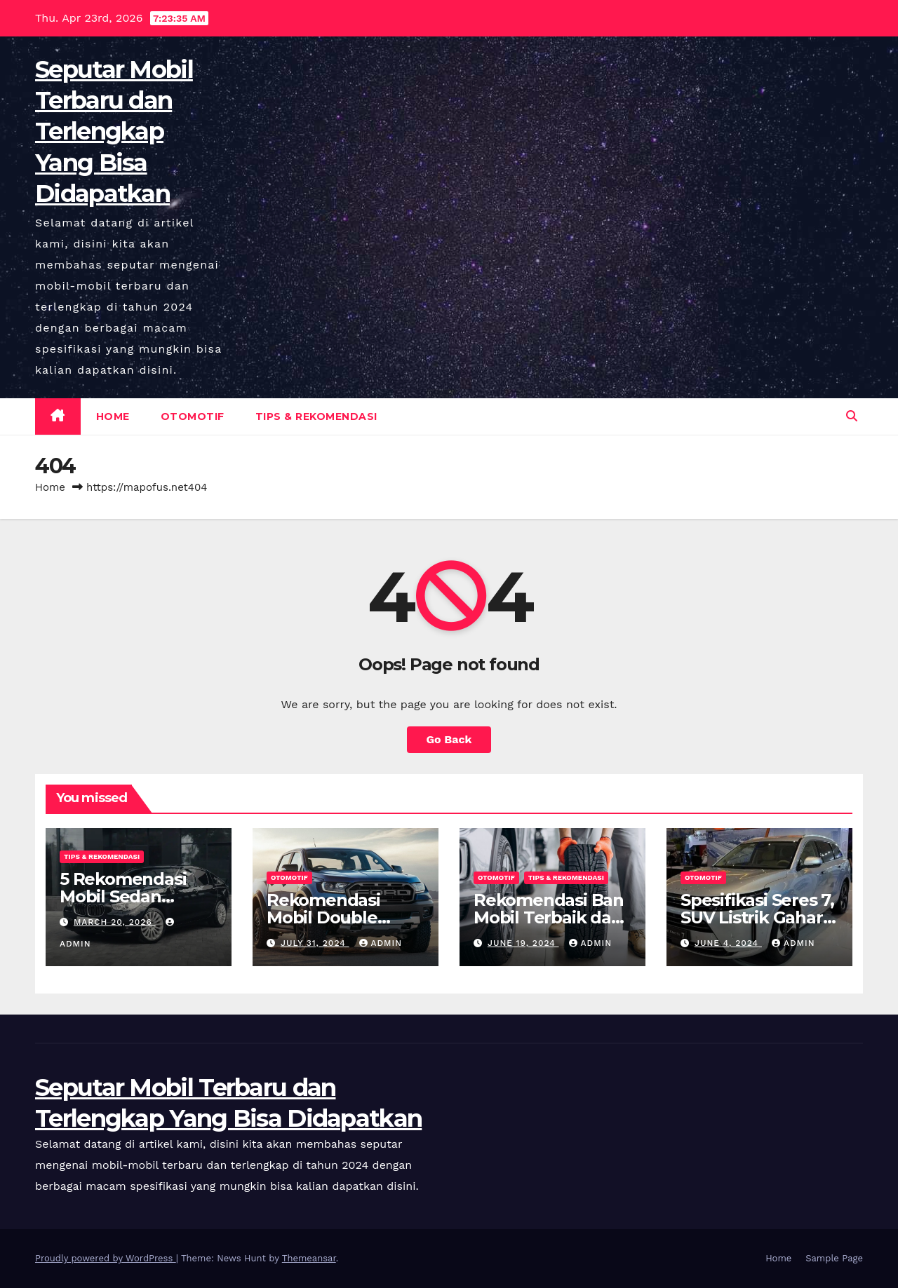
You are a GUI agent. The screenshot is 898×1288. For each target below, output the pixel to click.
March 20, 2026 (115, 922)
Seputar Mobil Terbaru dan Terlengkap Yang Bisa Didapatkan (114, 131)
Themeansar (309, 1258)
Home (113, 416)
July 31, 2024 (315, 943)
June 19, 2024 (523, 943)
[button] (851, 416)
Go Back (449, 739)
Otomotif (192, 416)
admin (381, 943)
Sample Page (834, 1258)
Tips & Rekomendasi (316, 416)
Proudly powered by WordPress (105, 1258)
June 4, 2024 (728, 943)
